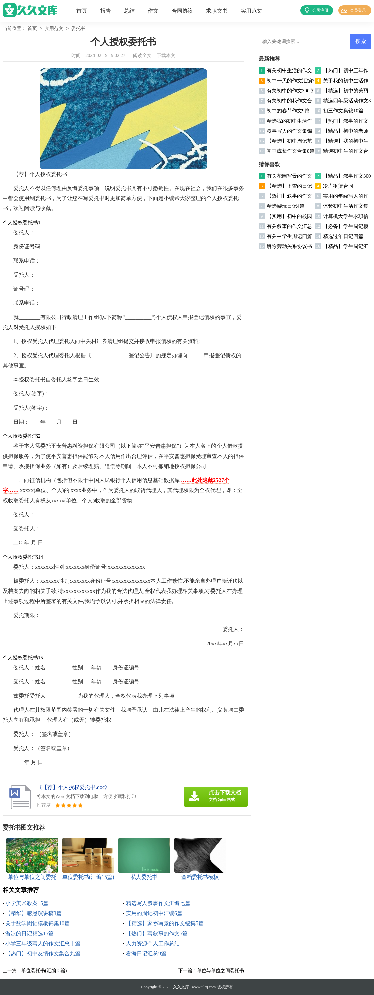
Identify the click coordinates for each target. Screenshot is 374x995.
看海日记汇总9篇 (146, 953)
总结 (129, 11)
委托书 (78, 28)
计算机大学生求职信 (345, 216)
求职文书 (217, 11)
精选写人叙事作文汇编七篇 (158, 903)
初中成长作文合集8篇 (291, 151)
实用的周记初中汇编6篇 (154, 913)
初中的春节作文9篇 (288, 110)
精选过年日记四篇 (343, 236)
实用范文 (251, 11)
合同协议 (182, 11)
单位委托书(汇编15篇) (44, 970)
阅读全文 (142, 55)
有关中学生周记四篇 (289, 236)
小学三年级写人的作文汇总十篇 (42, 943)
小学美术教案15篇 (26, 903)
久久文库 (181, 987)
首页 (81, 11)
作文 (153, 11)
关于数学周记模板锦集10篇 (37, 923)
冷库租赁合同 (338, 186)
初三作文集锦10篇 (343, 110)
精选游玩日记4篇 (286, 206)
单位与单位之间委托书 (220, 970)
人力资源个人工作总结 (153, 943)
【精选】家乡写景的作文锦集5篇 (165, 923)
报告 (105, 11)
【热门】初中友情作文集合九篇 (42, 953)
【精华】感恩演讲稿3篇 (33, 913)
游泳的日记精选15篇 (29, 933)
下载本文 (166, 55)
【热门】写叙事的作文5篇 (157, 933)
